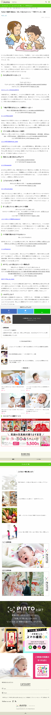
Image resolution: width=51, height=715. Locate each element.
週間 (13, 459)
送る (42, 312)
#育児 (18, 243)
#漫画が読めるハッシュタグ (24, 136)
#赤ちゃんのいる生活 (26, 243)
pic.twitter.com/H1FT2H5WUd (38, 84)
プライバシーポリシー (36, 697)
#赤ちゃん (14, 243)
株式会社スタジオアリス (7, 682)
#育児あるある (14, 271)
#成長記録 (34, 271)
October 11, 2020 (30, 245)
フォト (5, 693)
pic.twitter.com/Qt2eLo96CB (39, 243)
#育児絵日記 (33, 134)
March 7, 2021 (36, 215)
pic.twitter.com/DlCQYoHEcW (26, 159)
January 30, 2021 (31, 162)
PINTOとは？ (29, 5)
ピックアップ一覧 (16, 5)
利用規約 (28, 697)
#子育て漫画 (19, 84)
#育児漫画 (13, 110)
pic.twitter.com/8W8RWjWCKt (36, 110)
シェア (9, 312)
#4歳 (11, 273)
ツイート (25, 312)
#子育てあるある (11, 136)
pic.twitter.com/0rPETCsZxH (39, 136)
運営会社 (45, 697)
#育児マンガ (45, 241)
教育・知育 (4, 15)
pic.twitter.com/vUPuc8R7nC (35, 273)
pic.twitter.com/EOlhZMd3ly (34, 183)
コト (5, 688)
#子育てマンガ (45, 211)
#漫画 (8, 271)
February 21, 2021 (34, 138)
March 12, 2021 (35, 86)
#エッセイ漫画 (22, 271)
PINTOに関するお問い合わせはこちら (17, 697)
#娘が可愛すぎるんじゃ (22, 110)
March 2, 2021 (32, 112)
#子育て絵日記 (27, 84)
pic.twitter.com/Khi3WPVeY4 (25, 213)
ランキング (5, 5)
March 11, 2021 (32, 185)
